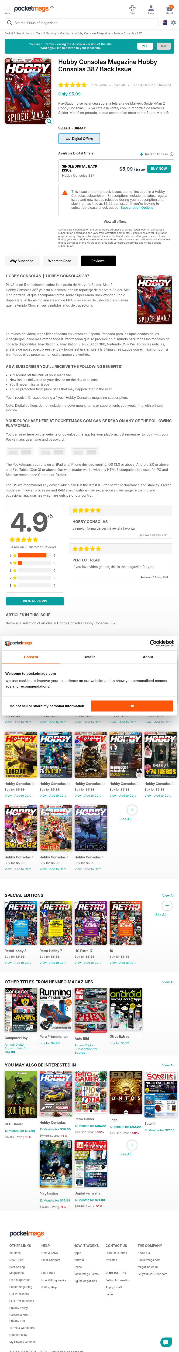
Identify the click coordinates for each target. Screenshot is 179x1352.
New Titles (16, 1260)
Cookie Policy (18, 1335)
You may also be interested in (40, 1065)
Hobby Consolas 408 (160, 784)
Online (77, 1267)
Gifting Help (49, 1287)
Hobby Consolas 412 (20, 784)
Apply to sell (114, 1287)
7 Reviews (99, 85)
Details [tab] (89, 657)
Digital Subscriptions (18, 33)
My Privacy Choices (22, 1342)
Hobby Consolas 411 (55, 784)
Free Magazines (19, 1280)
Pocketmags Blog (20, 1287)
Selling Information (118, 1280)
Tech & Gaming (46, 33)
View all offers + (116, 222)
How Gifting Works (53, 1280)
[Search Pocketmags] (10, 23)
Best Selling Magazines (17, 1270)
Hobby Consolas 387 (128, 33)
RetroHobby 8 (16, 951)
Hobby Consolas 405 (90, 857)
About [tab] (148, 657)
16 (111, 951)
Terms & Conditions (22, 1328)
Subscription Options (137, 207)
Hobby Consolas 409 (125, 784)
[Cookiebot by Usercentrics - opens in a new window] (153, 643)
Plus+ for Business (21, 1301)
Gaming (65, 33)
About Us (144, 1253)
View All (168, 895)
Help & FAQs (49, 1253)
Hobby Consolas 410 (90, 784)
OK (132, 706)
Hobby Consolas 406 (55, 857)
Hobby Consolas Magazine (92, 33)
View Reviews (35, 601)
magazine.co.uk (148, 1267)
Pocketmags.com (149, 1260)
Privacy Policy (18, 1308)
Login (109, 1294)
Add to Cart (22, 722)
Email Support (50, 1260)
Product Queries (116, 1253)
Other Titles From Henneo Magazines (49, 981)
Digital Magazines (85, 1281)
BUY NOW (159, 169)
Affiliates (111, 1260)
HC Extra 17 (84, 951)
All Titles (15, 1253)
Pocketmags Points (86, 1274)
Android (78, 1260)
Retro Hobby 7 (51, 951)
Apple (77, 1253)
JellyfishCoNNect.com (152, 1274)
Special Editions (24, 895)
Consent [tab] (31, 657)
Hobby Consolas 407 (20, 857)
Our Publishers (19, 1294)
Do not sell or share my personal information (47, 706)
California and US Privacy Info (20, 1318)
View (8, 722)
